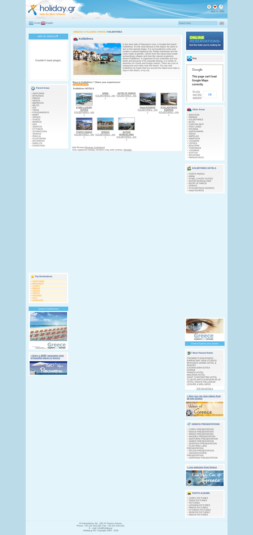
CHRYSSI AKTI (196, 124)
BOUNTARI (194, 155)
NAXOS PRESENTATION (201, 431)
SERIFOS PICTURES (199, 512)
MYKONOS (37, 96)
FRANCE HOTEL (195, 372)
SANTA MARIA (196, 131)
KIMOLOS (37, 143)
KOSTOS (193, 153)
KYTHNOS (37, 129)
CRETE (36, 293)
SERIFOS (37, 126)
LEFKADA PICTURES (199, 505)
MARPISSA (194, 138)
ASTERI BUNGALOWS (200, 181)
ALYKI (191, 122)
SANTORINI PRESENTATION (203, 439)
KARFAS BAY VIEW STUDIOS (202, 360)
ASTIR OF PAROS (198, 183)
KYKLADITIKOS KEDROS (201, 188)
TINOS (35, 110)
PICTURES (194, 503)
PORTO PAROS (196, 174)
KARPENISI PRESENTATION (203, 458)
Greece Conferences (48, 309)
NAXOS (36, 100)
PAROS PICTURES (198, 507)
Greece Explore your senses (204, 343)
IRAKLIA (36, 136)
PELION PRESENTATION (201, 450)
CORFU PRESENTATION (201, 429)
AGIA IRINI (194, 145)
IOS (34, 107)
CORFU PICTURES (198, 498)
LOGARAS (194, 141)
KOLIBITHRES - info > (84, 111)
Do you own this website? (197, 94)
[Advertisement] (48, 211)
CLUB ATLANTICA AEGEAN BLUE (204, 379)
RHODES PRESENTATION (202, 436)
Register (127, 150)
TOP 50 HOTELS (204, 388)
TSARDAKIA (195, 148)
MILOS (35, 105)
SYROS (36, 119)
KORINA (191, 370)
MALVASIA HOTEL (196, 375)
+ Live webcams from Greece (202, 467)
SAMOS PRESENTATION (201, 441)
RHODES (37, 295)
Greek (37, 23)
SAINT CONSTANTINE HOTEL (202, 377)
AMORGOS (37, 103)
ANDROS (37, 122)
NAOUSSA (194, 115)
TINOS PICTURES (198, 500)
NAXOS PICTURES (198, 514)
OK (210, 94)
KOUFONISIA (39, 138)
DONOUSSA (38, 145)
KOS (34, 298)
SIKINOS (36, 134)
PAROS (36, 98)
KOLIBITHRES (196, 119)
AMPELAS (194, 136)
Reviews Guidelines (94, 147)
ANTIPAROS (38, 141)
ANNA (192, 176)
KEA (34, 124)
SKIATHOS (37, 300)
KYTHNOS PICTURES (200, 510)
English (49, 23)
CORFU (36, 286)
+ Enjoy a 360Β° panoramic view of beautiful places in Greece (47, 356)
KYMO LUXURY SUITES (201, 178)
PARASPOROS (196, 157)
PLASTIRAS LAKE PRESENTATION (197, 447)
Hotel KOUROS (196, 190)
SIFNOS (36, 117)
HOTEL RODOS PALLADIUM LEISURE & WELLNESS (201, 383)
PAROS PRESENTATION (201, 434)
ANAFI (35, 115)
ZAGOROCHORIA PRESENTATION (197, 454)
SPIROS (193, 186)
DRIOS (192, 134)
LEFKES (193, 143)
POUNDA (193, 129)
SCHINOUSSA (39, 131)
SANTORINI (38, 93)
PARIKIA (193, 117)
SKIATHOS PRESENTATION (203, 443)
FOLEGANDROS (40, 112)
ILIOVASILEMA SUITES (198, 367)
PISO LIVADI (195, 126)
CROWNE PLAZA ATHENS (200, 358)
